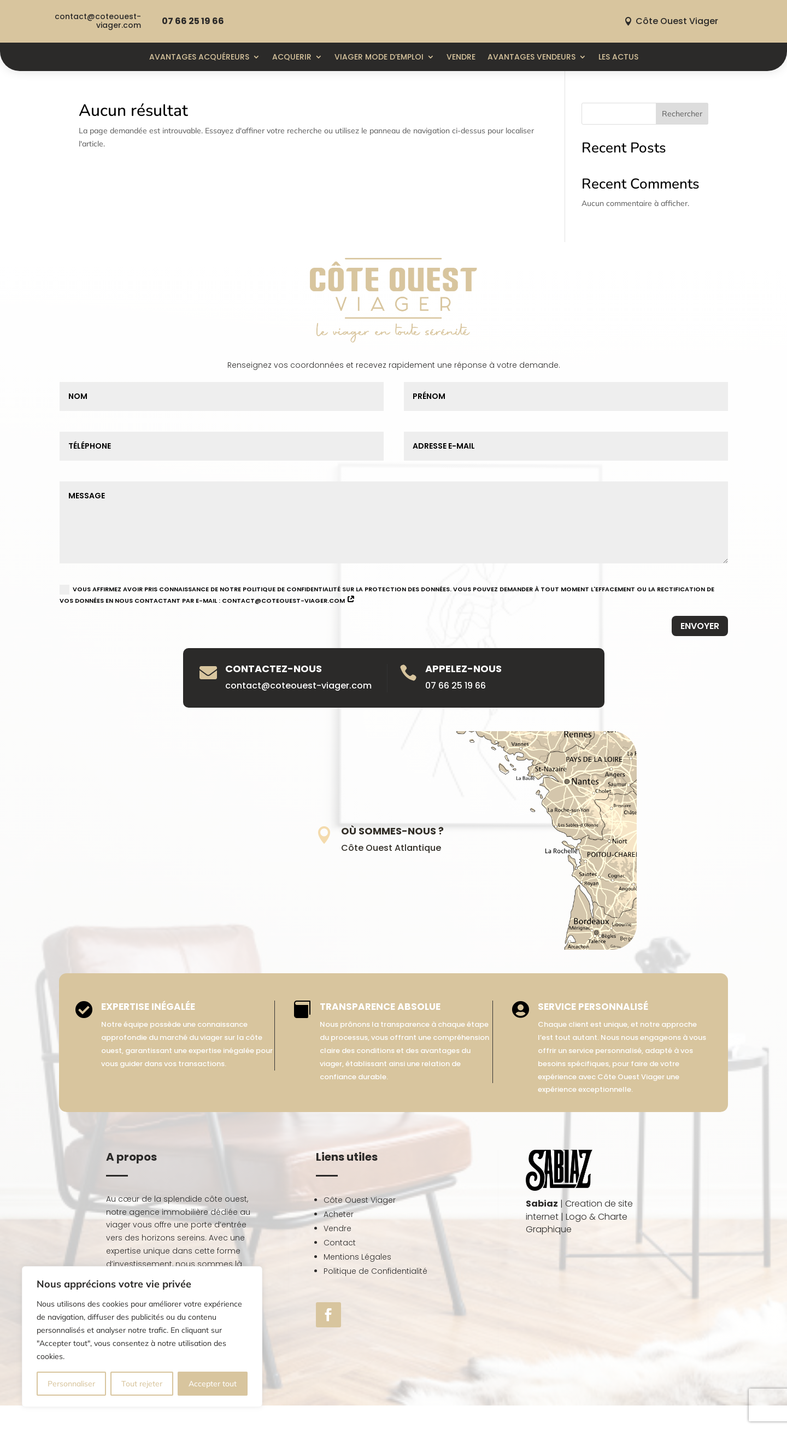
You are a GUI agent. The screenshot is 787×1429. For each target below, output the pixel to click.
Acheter (339, 1214)
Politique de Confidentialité (375, 1271)
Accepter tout (213, 1384)
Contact (340, 1242)
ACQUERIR (292, 56)
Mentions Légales (357, 1256)
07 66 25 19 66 (193, 21)
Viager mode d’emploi (379, 56)
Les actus (618, 56)
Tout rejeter (141, 1384)
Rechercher (682, 114)
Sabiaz (542, 1203)
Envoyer (699, 626)
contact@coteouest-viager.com (98, 20)
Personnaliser (71, 1384)
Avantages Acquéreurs (199, 56)
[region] (142, 1336)
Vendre (461, 56)
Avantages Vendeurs (531, 56)
